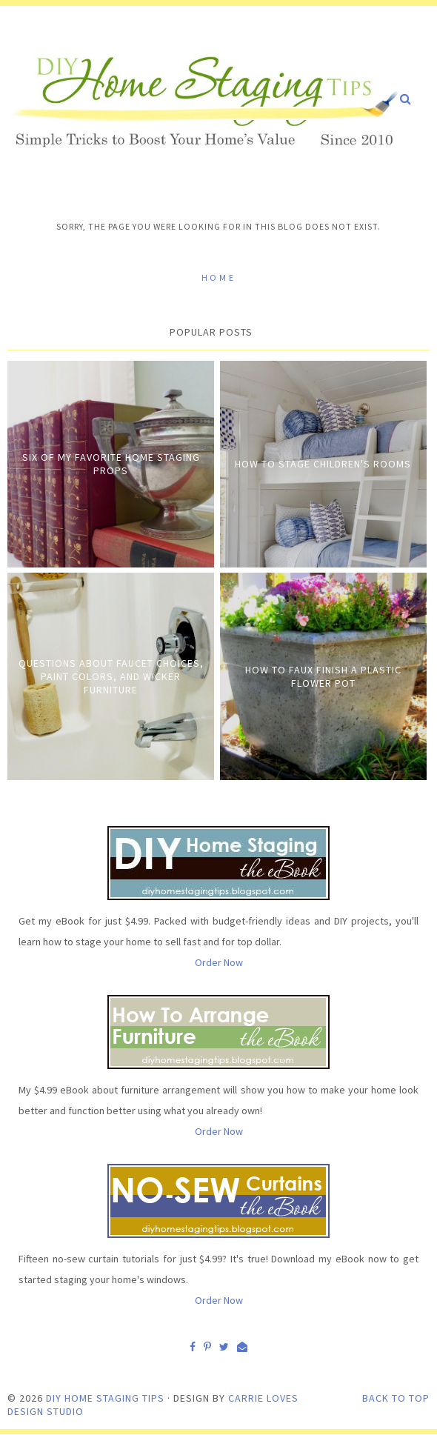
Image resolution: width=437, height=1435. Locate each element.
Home (218, 277)
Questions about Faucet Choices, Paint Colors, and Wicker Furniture (111, 676)
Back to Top (396, 1398)
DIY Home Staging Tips (105, 1398)
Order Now (219, 962)
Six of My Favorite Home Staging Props (111, 463)
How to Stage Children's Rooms (323, 463)
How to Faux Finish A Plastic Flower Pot (323, 676)
